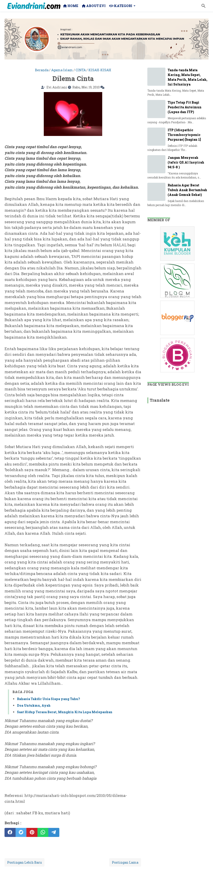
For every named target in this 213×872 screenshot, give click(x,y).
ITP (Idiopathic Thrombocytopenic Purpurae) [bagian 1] (184, 135)
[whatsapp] (43, 832)
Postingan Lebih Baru (24, 862)
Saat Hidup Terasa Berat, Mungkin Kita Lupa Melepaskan (64, 712)
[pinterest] (31, 832)
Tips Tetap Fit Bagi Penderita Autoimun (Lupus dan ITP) (184, 107)
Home (70, 6)
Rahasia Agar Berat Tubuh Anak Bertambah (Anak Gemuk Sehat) (187, 190)
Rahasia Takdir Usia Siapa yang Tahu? (48, 699)
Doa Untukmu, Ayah (34, 705)
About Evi (94, 6)
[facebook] (10, 832)
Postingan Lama (125, 862)
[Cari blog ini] (203, 6)
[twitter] (21, 832)
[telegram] (53, 832)
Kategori (120, 6)
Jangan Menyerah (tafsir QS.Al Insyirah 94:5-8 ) (186, 162)
